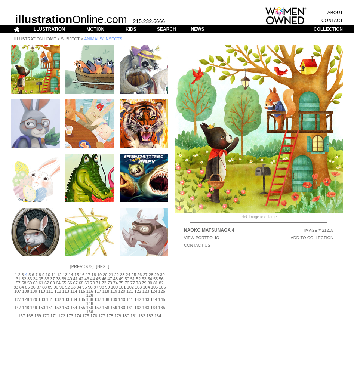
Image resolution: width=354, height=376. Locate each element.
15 (76, 274)
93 (73, 287)
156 (89, 307)
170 (45, 316)
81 (155, 283)
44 (92, 279)
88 (44, 287)
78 (138, 283)
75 (121, 283)
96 (90, 287)
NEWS (197, 29)
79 (144, 283)
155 (81, 307)
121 (129, 291)
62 (46, 283)
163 (145, 307)
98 (101, 287)
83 (15, 287)
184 (157, 316)
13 (65, 274)
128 (25, 299)
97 (96, 287)
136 (89, 299)
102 (130, 287)
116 (89, 291)
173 (69, 316)
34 (35, 279)
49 (121, 279)
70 (92, 283)
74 (115, 283)
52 (138, 279)
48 (115, 279)
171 (53, 316)
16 (82, 274)
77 (132, 283)
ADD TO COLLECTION (311, 237)
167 (21, 316)
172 (61, 316)
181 (133, 316)
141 (129, 299)
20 (105, 274)
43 (86, 279)
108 (25, 291)
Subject (70, 39)
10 (48, 274)
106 (162, 287)
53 (144, 279)
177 (101, 316)
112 (57, 291)
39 (64, 279)
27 (145, 274)
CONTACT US (197, 245)
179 (117, 316)
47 (109, 279)
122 (137, 291)
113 (65, 291)
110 (41, 291)
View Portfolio (201, 237)
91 (61, 287)
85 (27, 287)
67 (75, 283)
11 (53, 274)
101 (122, 287)
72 (104, 283)
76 (126, 283)
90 (56, 287)
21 (111, 274)
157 (97, 307)
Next (102, 266)
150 (41, 307)
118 (105, 291)
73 (109, 283)
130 (41, 299)
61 (41, 283)
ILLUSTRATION (49, 29)
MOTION (95, 29)
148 (25, 307)
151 (49, 307)
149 (33, 307)
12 (59, 274)
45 (98, 279)
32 (24, 279)
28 (151, 274)
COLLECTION (328, 29)
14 (70, 274)
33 (29, 279)
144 (153, 299)
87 (39, 287)
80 (150, 283)
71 (98, 283)
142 (137, 299)
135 (81, 299)
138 (105, 299)
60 (35, 283)
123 (145, 291)
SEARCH (166, 29)
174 (77, 316)
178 (109, 316)
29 (156, 274)
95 (84, 287)
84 (21, 287)
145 (161, 299)
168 (29, 316)
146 (89, 303)
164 (153, 307)
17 (88, 274)
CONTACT (332, 20)
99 (107, 287)
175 (85, 316)
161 (129, 307)
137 (97, 299)
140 (121, 299)
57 (18, 283)
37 (52, 279)
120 (121, 291)
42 (81, 279)
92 (67, 287)
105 (154, 287)
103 (138, 287)
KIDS (131, 29)
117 (97, 291)
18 (94, 274)
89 (50, 287)
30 (162, 274)
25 (134, 274)
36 (46, 279)
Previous (82, 266)
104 (146, 287)
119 (113, 291)
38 (58, 279)
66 (69, 283)
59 (29, 283)
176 (93, 316)
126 (89, 295)
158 (105, 307)
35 (41, 279)
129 (33, 299)
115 (81, 291)
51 (132, 279)
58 (24, 283)
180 (125, 316)
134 (73, 299)
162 (137, 307)
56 (161, 279)
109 (33, 291)
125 (161, 291)
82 (161, 283)
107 (17, 291)
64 (58, 283)
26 (139, 274)
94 (79, 287)
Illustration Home (34, 39)
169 (37, 316)
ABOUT (335, 12)
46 (104, 279)
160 (121, 307)
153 (65, 307)
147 (17, 307)
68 (81, 283)
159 (113, 307)
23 (122, 274)
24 (128, 274)
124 (153, 291)
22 (116, 274)
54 (150, 279)
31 (18, 279)
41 (75, 279)
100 (114, 287)
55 (155, 279)
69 (86, 283)
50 (126, 279)
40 (69, 279)
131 (49, 299)
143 (145, 299)
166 (89, 311)
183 (149, 316)
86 (33, 287)
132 (57, 299)
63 (52, 283)
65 (64, 283)
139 (113, 299)
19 (99, 274)
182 (141, 316)
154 (73, 307)
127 (17, 299)
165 (161, 307)
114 (73, 291)
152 (57, 307)
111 (49, 291)
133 (65, 299)
